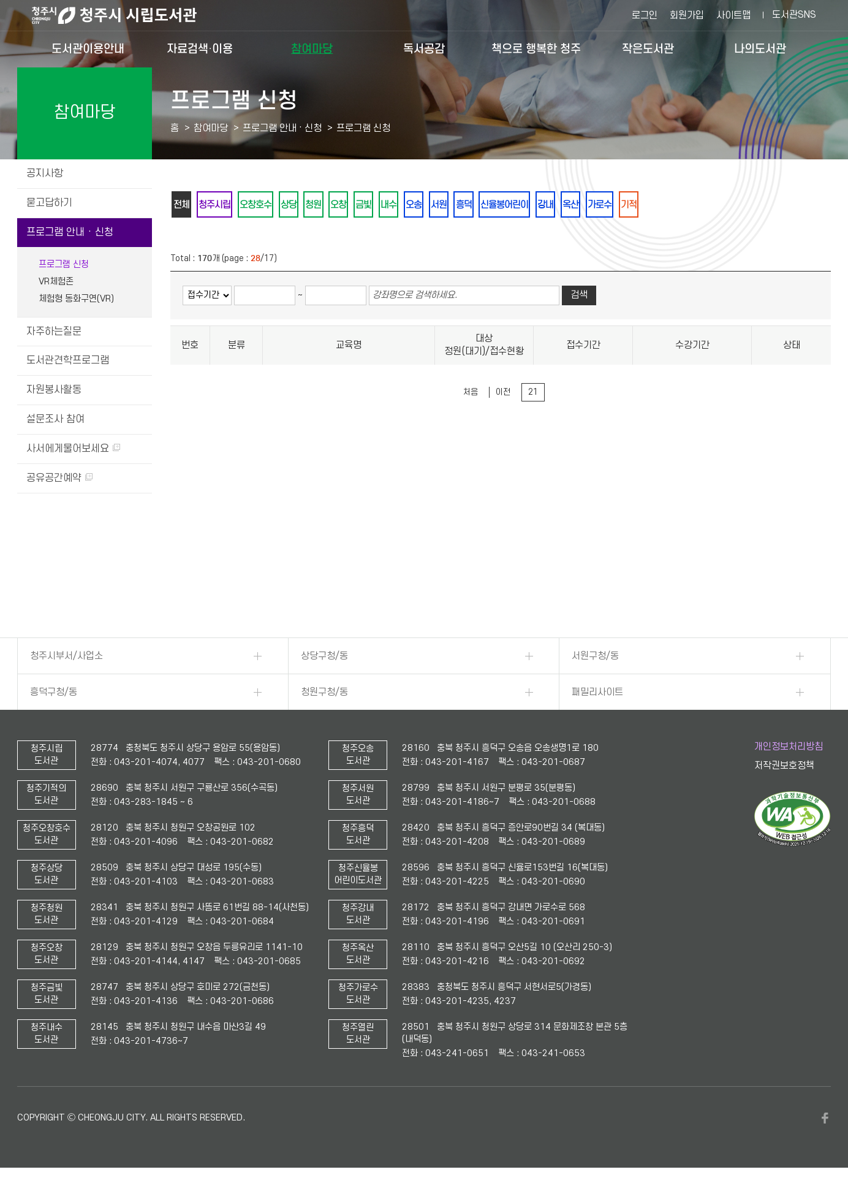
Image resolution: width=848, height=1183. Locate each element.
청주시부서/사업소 (66, 655)
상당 (302, 205)
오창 (358, 205)
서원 (471, 205)
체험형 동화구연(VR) (76, 299)
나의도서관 (760, 49)
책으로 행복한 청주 (536, 49)
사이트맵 (733, 15)
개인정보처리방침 (788, 746)
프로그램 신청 (64, 264)
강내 (590, 205)
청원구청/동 (324, 692)
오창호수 (265, 205)
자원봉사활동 (53, 389)
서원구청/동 (595, 655)
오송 (443, 205)
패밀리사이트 (597, 692)
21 (533, 393)
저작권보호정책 (784, 765)
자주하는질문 (53, 331)
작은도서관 (648, 49)
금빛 (386, 205)
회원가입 (687, 15)
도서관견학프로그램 (67, 360)
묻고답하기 (49, 202)
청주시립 (220, 205)
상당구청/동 (324, 655)
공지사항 (44, 173)
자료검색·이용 (200, 49)
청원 (330, 205)
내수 (414, 205)
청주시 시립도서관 (124, 15)
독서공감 (424, 49)
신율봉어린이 (544, 205)
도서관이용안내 (87, 49)
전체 (183, 205)
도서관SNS (794, 14)
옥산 (618, 205)
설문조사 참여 (55, 419)
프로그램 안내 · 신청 (69, 232)
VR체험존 (56, 281)
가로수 (651, 205)
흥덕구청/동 (53, 692)
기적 (683, 205)
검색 (579, 297)
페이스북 (825, 1118)
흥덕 (499, 205)
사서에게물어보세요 (73, 448)
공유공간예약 (59, 478)
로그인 (644, 15)
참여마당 (312, 49)
